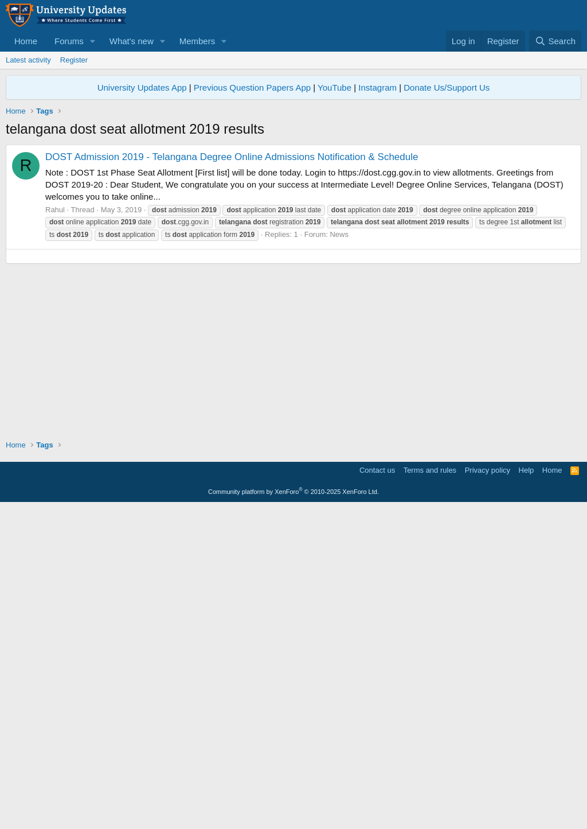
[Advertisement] (293, 225)
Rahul (55, 370)
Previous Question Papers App (252, 87)
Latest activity (28, 60)
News (339, 395)
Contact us (377, 791)
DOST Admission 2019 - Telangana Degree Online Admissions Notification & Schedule (231, 317)
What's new (131, 41)
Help (526, 791)
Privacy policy (487, 791)
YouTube (334, 87)
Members (197, 41)
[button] (93, 41)
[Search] (555, 41)
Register (74, 60)
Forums (69, 41)
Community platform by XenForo (293, 812)
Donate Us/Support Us (447, 87)
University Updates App (142, 87)
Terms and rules (430, 791)
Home (25, 41)
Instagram (377, 87)
